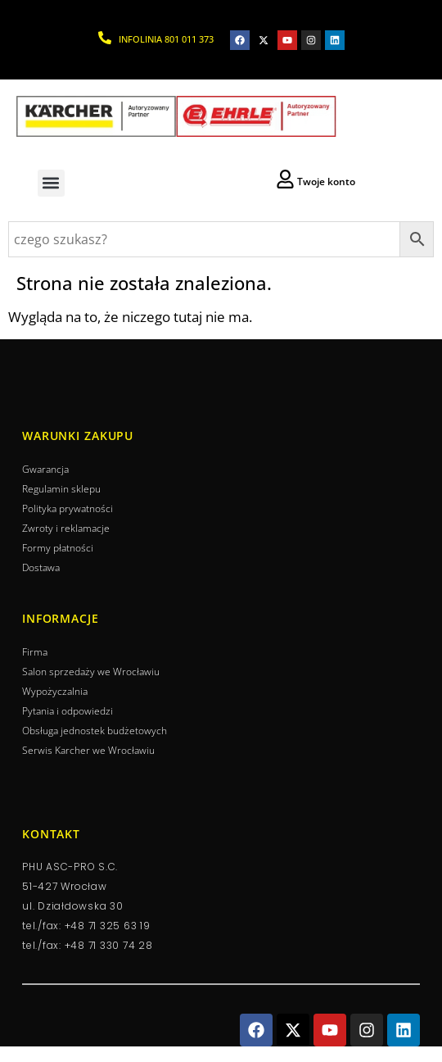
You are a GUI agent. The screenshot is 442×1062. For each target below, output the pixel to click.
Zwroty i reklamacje (66, 528)
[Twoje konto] (285, 179)
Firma (34, 652)
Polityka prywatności (67, 508)
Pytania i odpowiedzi (67, 711)
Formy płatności (57, 548)
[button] (51, 183)
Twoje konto (326, 181)
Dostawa (41, 567)
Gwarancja (45, 469)
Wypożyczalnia (55, 691)
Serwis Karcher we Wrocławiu (88, 750)
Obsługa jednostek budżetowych (94, 731)
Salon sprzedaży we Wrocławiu (91, 671)
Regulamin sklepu (61, 489)
